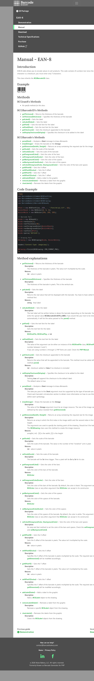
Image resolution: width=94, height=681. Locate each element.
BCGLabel (45, 608)
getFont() (25, 124)
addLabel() (28, 178)
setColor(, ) (39, 165)
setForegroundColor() (32, 157)
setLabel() (28, 122)
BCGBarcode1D (39, 78)
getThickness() (27, 114)
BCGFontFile (77, 344)
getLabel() (26, 119)
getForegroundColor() (30, 154)
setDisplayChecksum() (33, 132)
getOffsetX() (26, 167)
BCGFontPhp (42, 334)
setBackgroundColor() (32, 162)
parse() (26, 141)
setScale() (28, 152)
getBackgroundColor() (30, 159)
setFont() (27, 127)
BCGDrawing (35, 428)
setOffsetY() (29, 175)
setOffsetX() (29, 170)
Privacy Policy (50, 650)
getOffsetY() (26, 173)
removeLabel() (30, 180)
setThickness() (31, 117)
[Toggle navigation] (76, 3)
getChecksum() (28, 130)
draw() (27, 144)
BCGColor (63, 488)
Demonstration (25, 632)
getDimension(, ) (34, 146)
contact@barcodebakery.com (47, 645)
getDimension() (59, 410)
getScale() (26, 149)
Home (41, 650)
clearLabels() (27, 183)
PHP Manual (84, 350)
